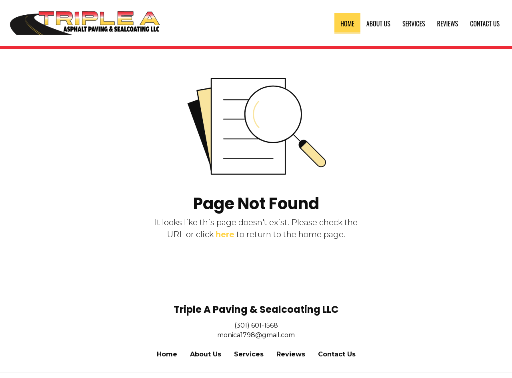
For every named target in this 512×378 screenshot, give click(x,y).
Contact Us (485, 23)
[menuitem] (347, 23)
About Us (378, 23)
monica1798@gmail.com (256, 335)
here (225, 234)
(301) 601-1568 (256, 325)
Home (350, 22)
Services (413, 23)
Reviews (447, 23)
